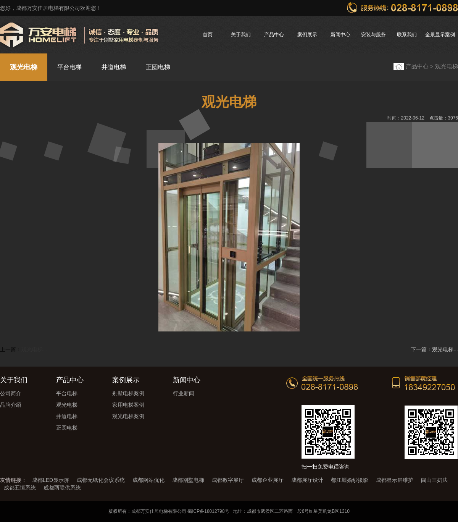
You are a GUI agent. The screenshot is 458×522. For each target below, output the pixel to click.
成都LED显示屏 (50, 480)
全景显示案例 (440, 34)
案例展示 (307, 34)
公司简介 (10, 393)
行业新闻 (183, 393)
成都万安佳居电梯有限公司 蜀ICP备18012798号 (180, 511)
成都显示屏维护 (394, 480)
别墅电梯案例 (128, 393)
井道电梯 (114, 67)
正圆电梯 (158, 67)
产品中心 (274, 34)
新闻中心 (340, 34)
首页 (208, 34)
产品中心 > (420, 66)
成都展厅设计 (307, 480)
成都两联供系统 (62, 488)
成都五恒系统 (20, 488)
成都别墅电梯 (188, 480)
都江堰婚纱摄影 (349, 480)
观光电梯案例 (128, 416)
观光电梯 (23, 67)
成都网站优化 (148, 480)
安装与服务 (373, 34)
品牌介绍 (10, 405)
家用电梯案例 (128, 405)
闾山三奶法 (434, 480)
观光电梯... (34, 349)
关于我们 (241, 34)
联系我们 (407, 34)
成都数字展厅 (228, 480)
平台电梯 (69, 67)
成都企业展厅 (268, 480)
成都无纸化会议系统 (101, 480)
